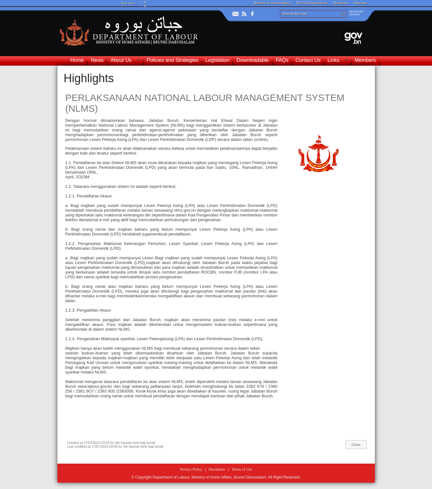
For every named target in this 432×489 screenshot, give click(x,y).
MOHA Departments (311, 3)
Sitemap (360, 3)
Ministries (340, 3)
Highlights (89, 78)
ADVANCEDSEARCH (356, 13)
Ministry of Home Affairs (272, 3)
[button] (342, 13)
